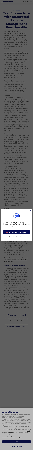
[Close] (30, 210)
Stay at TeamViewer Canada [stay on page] (16, 237)
